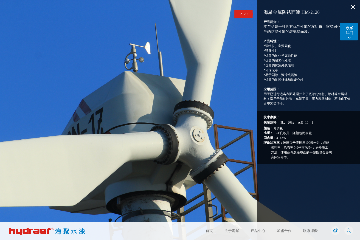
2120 (244, 14)
